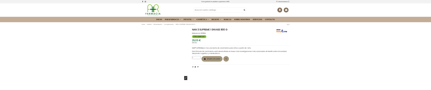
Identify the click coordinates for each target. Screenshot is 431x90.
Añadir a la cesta (212, 59)
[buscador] (220, 10)
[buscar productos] (244, 10)
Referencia (196, 33)
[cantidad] (196, 57)
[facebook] (143, 2)
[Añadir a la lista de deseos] (226, 59)
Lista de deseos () (282, 1)
